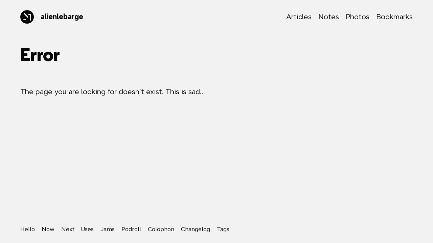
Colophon (161, 229)
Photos (357, 16)
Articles (299, 16)
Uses (87, 229)
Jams (107, 229)
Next (67, 229)
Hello (27, 229)
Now (48, 229)
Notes (328, 16)
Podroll (131, 229)
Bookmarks (394, 16)
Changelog (195, 229)
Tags (223, 229)
